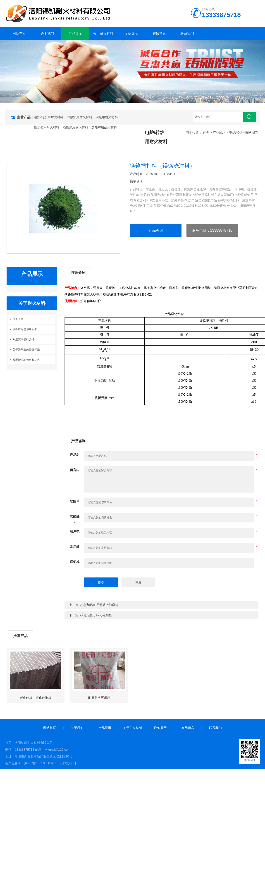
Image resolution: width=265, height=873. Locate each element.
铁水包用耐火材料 (46, 127)
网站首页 (19, 33)
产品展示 (75, 33)
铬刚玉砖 (18, 319)
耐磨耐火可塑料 (99, 698)
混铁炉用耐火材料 (75, 127)
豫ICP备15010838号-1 (40, 763)
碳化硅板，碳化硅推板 (96, 615)
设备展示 (131, 33)
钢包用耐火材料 (106, 117)
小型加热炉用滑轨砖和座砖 (99, 605)
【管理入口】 (68, 763)
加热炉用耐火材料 (104, 127)
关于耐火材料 (103, 33)
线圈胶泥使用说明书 (25, 329)
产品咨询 (156, 230)
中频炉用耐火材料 (79, 117)
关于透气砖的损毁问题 (26, 349)
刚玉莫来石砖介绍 (23, 339)
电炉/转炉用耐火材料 (48, 117)
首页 (206, 132)
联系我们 (187, 33)
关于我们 (47, 33)
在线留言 (159, 33)
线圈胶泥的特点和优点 (26, 359)
